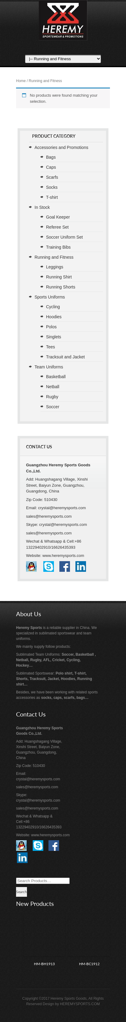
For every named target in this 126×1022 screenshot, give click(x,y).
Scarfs (52, 177)
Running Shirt (59, 276)
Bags (51, 157)
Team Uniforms (49, 366)
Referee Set (57, 227)
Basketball (56, 376)
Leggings (54, 266)
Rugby (52, 396)
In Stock (42, 207)
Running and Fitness (54, 257)
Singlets (53, 336)
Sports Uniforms (50, 297)
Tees (50, 346)
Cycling (53, 306)
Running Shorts (60, 287)
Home (21, 81)
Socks (52, 187)
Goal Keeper (58, 217)
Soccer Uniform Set (64, 237)
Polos (51, 326)
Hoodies (53, 316)
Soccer (52, 406)
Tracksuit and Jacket (65, 356)
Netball (52, 386)
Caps (51, 167)
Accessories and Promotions (61, 147)
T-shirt (52, 197)
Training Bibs (58, 247)
